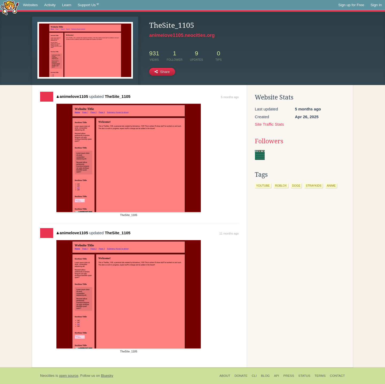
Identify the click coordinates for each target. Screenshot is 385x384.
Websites (30, 5)
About (225, 376)
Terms (320, 376)
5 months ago (230, 97)
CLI (254, 376)
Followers (269, 141)
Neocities (47, 376)
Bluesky (107, 376)
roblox (281, 185)
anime (331, 185)
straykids (313, 185)
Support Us (88, 5)
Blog (265, 376)
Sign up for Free (351, 5)
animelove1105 (72, 96)
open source (68, 376)
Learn (66, 5)
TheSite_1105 (117, 96)
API (276, 376)
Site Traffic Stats (269, 124)
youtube (263, 185)
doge (296, 185)
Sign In (376, 5)
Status (304, 376)
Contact (337, 376)
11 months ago (229, 233)
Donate (240, 376)
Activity (50, 5)
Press (288, 376)
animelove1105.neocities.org (182, 35)
